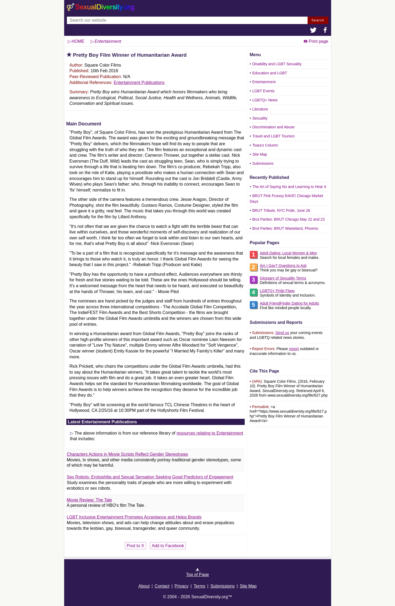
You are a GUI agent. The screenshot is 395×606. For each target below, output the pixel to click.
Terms (199, 586)
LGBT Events (263, 91)
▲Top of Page (197, 572)
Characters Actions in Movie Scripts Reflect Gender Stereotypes (127, 454)
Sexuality (259, 118)
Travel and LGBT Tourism (273, 136)
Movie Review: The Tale (89, 500)
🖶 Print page (316, 41)
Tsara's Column (265, 145)
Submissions (262, 163)
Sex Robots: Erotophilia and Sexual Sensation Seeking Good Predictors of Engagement (150, 477)
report (294, 349)
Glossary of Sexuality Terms (283, 278)
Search (317, 20)
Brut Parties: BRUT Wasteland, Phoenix (285, 228)
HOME (78, 41)
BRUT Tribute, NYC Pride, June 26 (281, 210)
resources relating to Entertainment (210, 433)
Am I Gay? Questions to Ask (283, 265)
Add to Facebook (168, 545)
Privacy (182, 586)
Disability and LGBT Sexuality (276, 64)
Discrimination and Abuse (273, 127)
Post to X (135, 545)
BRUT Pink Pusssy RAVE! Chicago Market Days (286, 199)
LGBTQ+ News (265, 100)
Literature (260, 109)
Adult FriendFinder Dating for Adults (289, 303)
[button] (313, 31)
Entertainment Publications (139, 82)
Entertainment (263, 82)
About (143, 586)
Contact (162, 586)
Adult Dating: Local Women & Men (288, 253)
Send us (282, 333)
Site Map (259, 154)
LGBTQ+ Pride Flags (277, 291)
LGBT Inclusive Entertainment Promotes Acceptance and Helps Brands (134, 517)
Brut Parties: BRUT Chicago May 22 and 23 (288, 219)
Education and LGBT (269, 73)
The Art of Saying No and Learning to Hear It (289, 187)
